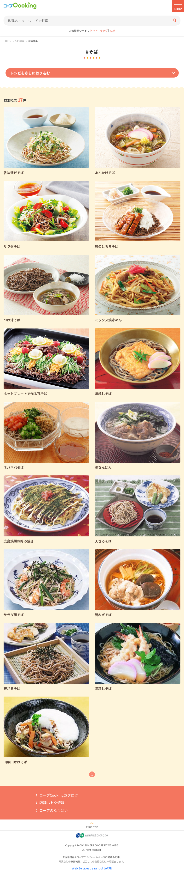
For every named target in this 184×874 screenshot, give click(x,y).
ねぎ (112, 30)
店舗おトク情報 (51, 802)
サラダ (104, 30)
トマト (94, 30)
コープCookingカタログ (58, 795)
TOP (6, 41)
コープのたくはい (53, 810)
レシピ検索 (18, 41)
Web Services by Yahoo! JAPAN (92, 868)
